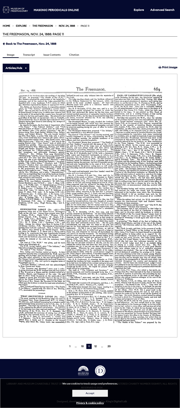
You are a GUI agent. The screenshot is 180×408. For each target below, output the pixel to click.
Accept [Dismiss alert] (90, 393)
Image (10, 54)
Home (6, 25)
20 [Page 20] (109, 346)
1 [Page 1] (69, 346)
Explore (139, 10)
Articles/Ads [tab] (14, 68)
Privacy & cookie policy (90, 403)
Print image (168, 67)
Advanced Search (162, 10)
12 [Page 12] (95, 346)
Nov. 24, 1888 (67, 25)
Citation (74, 54)
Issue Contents (52, 54)
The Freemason (42, 25)
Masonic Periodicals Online (56, 10)
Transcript (29, 54)
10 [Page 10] (82, 346)
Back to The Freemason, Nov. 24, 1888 (29, 43)
